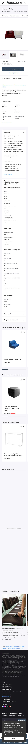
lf (19, 646)
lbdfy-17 (20, 648)
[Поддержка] (25, 2)
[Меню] (3, 2)
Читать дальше (8, 174)
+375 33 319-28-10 (7, 686)
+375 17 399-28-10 (7, 688)
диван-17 (4, 648)
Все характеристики (7, 122)
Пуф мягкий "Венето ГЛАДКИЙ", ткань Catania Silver (12, 408)
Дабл (10, 646)
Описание (4, 16)
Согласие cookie (8, 730)
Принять (14, 738)
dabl (17, 646)
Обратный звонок (6, 689)
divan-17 (15, 648)
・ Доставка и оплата (7, 85)
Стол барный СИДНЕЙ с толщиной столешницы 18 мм (13, 454)
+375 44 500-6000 (6, 684)
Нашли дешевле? (14, 73)
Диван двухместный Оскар (12, 359)
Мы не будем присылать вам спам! (12, 713)
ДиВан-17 (10, 648)
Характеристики (14, 16)
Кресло (7, 646)
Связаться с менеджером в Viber (13, 69)
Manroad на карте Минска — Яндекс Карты (14, 528)
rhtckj (23, 646)
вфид (14, 646)
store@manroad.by (6, 696)
